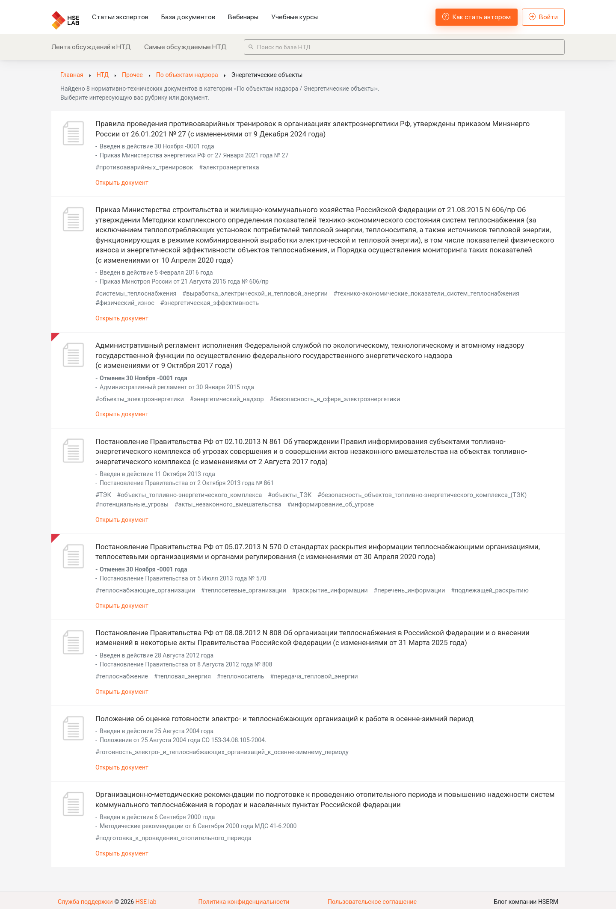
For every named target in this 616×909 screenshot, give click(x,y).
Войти (543, 17)
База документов (188, 17)
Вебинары (243, 17)
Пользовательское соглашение (372, 898)
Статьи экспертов (120, 17)
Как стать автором (476, 17)
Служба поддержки (85, 898)
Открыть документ (121, 182)
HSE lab (145, 898)
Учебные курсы (294, 17)
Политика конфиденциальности (243, 898)
